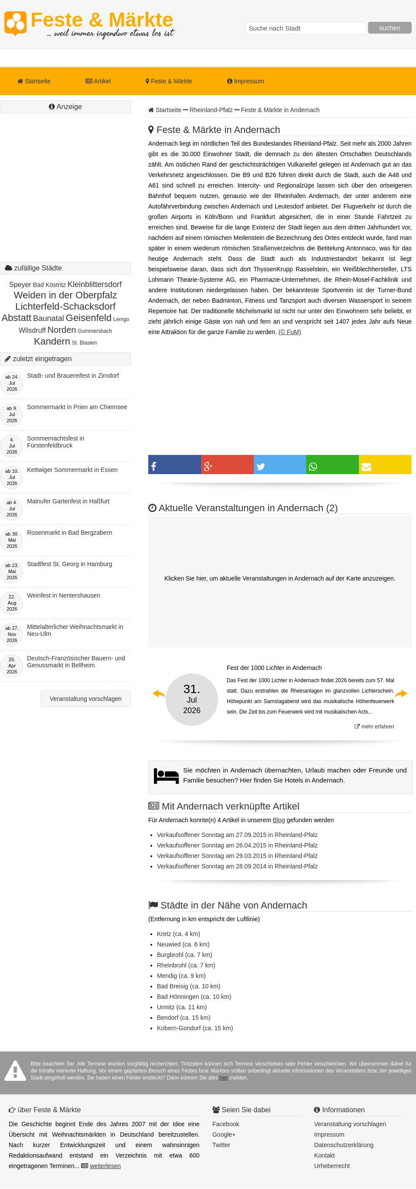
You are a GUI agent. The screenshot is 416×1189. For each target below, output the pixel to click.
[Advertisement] (65, 196)
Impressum (245, 81)
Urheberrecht (332, 1165)
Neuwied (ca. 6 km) (183, 944)
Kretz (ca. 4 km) (178, 933)
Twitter (221, 1144)
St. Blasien (84, 343)
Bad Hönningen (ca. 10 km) (194, 996)
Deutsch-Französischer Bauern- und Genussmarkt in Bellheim (76, 662)
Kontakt (324, 1155)
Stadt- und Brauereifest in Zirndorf (73, 375)
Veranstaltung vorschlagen (86, 698)
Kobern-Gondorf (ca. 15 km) (195, 1028)
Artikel (98, 81)
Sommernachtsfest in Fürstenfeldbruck (56, 442)
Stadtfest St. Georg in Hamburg (69, 563)
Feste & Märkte (102, 24)
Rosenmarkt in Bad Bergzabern (69, 532)
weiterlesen (105, 1165)
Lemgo (121, 319)
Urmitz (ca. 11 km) (182, 1007)
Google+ (223, 1134)
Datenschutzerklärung (343, 1144)
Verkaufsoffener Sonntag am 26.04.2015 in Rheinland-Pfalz (237, 845)
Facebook (225, 1124)
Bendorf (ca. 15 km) (184, 1017)
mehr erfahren (374, 727)
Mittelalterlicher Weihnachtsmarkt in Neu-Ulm (75, 630)
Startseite (34, 81)
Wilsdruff (32, 330)
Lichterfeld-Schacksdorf (65, 306)
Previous (159, 693)
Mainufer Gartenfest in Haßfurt (68, 501)
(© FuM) (290, 331)
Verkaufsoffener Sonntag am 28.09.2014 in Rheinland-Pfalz (237, 866)
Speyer (20, 284)
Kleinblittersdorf (95, 284)
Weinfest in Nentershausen (63, 595)
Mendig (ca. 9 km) (181, 975)
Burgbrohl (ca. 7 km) (184, 954)
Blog (279, 820)
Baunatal (48, 318)
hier (223, 1078)
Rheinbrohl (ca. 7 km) (186, 965)
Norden (62, 330)
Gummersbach (95, 331)
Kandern (52, 341)
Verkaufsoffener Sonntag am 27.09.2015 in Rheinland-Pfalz (237, 834)
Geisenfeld (89, 317)
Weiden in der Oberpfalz (65, 295)
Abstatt (16, 317)
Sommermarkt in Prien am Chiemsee (77, 406)
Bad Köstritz (49, 284)
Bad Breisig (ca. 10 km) (189, 986)
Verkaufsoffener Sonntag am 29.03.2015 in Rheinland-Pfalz (237, 855)
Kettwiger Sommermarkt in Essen (72, 469)
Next (400, 693)
